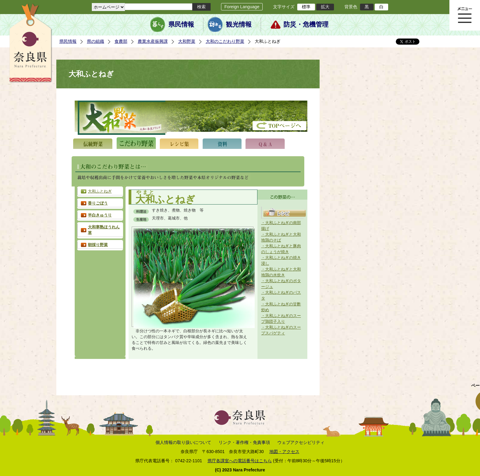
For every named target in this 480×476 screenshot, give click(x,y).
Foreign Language (241, 6)
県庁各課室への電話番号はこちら (240, 460)
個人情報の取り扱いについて (183, 442)
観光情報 (239, 24)
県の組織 (95, 41)
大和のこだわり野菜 (225, 41)
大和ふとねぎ (100, 191)
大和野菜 (186, 41)
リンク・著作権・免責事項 (244, 442)
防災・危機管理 (305, 24)
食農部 (120, 41)
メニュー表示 (464, 15)
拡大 (325, 6)
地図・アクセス (284, 451)
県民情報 (181, 24)
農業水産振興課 (153, 41)
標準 (306, 6)
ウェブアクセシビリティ (300, 442)
